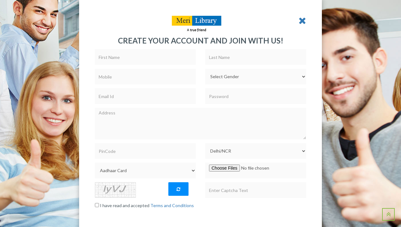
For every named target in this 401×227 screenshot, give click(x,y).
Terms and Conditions (172, 205)
